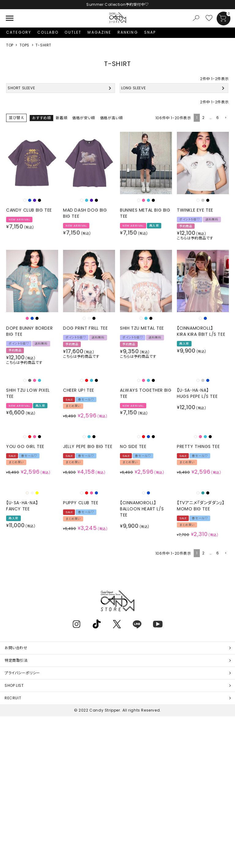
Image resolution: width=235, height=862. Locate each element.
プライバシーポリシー (22, 672)
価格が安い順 (83, 117)
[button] (225, 118)
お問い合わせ (16, 647)
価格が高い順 (111, 117)
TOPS (24, 45)
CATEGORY (18, 32)
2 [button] (203, 117)
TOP (9, 45)
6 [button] (217, 117)
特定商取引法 (16, 660)
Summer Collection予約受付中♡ (117, 4)
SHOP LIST (14, 685)
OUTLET (73, 32)
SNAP (150, 32)
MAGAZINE (99, 32)
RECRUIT (13, 698)
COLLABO (47, 32)
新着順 (61, 117)
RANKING (128, 32)
